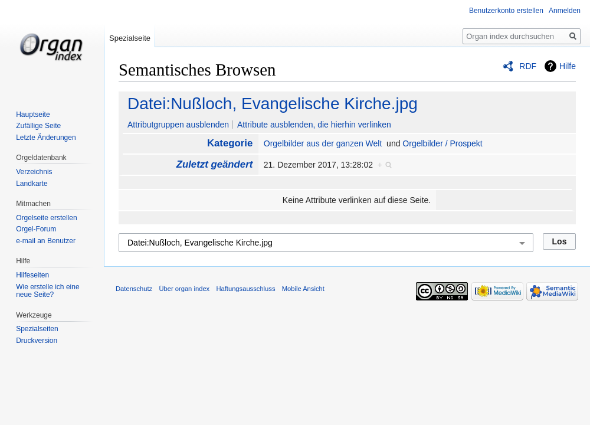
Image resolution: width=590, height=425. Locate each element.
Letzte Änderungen (46, 137)
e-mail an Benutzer (46, 241)
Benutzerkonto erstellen (506, 10)
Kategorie (230, 143)
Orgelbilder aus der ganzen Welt (323, 143)
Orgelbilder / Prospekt (442, 143)
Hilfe (567, 66)
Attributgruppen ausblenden (178, 124)
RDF (527, 66)
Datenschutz (134, 288)
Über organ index (184, 288)
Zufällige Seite (38, 126)
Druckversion (36, 340)
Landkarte (31, 183)
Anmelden (565, 10)
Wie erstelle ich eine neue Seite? (47, 291)
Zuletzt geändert (214, 164)
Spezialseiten (37, 329)
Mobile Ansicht (303, 288)
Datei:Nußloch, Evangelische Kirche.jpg (272, 103)
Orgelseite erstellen (46, 218)
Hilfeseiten (32, 275)
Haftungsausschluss (245, 288)
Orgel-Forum (36, 229)
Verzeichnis (34, 172)
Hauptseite (33, 114)
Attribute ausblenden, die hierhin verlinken (314, 124)
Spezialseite (129, 38)
